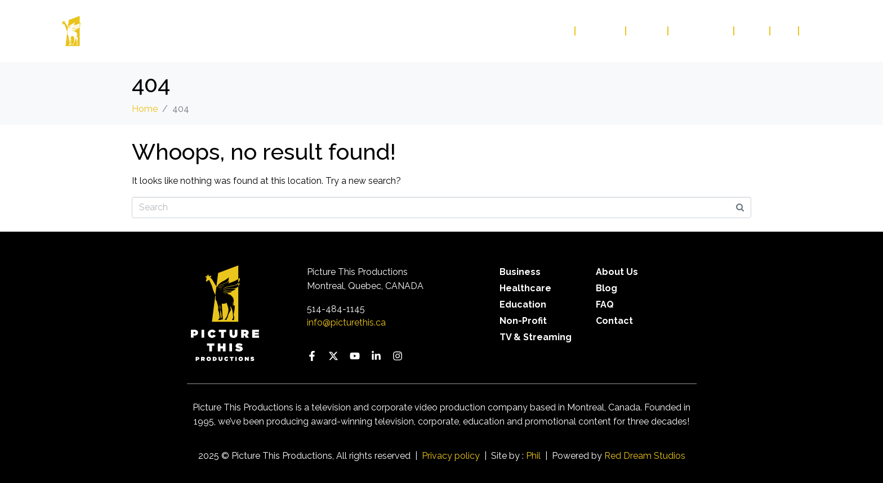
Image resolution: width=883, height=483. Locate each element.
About (647, 30)
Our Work (544, 30)
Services (600, 30)
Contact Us (701, 30)
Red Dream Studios (644, 455)
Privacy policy (451, 455)
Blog (752, 30)
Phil (533, 455)
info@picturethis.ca (346, 322)
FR (810, 30)
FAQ (784, 30)
